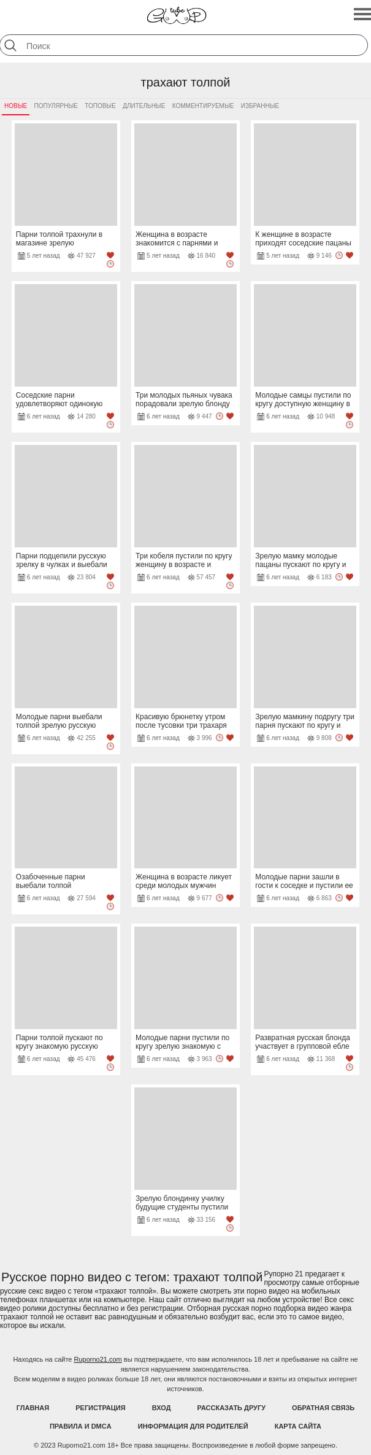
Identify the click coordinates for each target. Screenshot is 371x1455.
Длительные (144, 105)
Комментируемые (203, 105)
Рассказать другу (231, 1407)
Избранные (260, 105)
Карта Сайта (298, 1426)
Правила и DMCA (81, 1426)
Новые (15, 105)
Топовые (100, 105)
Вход (161, 1407)
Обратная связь (323, 1407)
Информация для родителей (193, 1426)
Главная (33, 1407)
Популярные (56, 105)
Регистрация (100, 1407)
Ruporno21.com (98, 1359)
